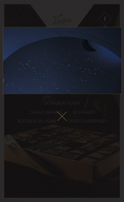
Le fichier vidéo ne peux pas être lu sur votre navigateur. (62, 60)
